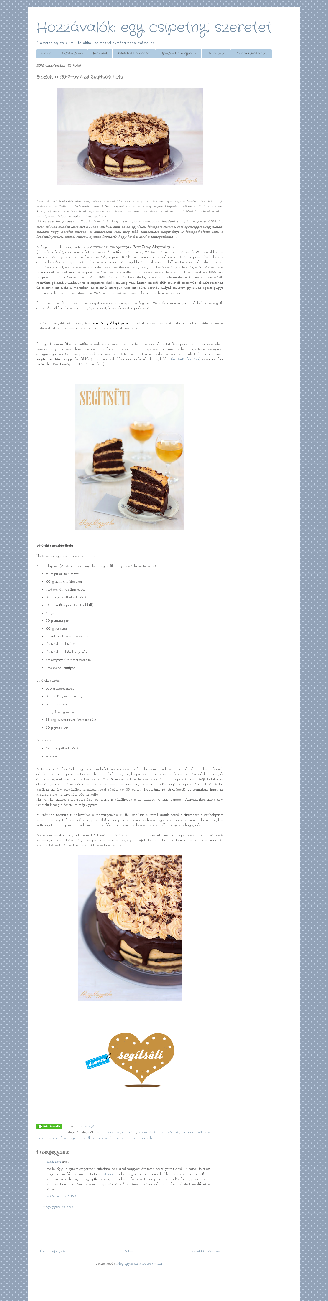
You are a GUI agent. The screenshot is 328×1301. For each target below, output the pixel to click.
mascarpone (45, 1138)
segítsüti (75, 1138)
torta (128, 1138)
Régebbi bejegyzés (206, 1251)
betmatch (108, 1174)
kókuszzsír (205, 1132)
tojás (119, 1138)
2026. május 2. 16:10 (62, 1196)
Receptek (100, 53)
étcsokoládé (146, 1132)
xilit (150, 1138)
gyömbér (172, 1132)
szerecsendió (105, 1138)
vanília (139, 1138)
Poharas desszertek (251, 53)
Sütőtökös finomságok (134, 53)
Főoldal (46, 53)
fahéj (160, 1132)
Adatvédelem (72, 53)
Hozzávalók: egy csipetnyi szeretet (154, 28)
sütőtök (89, 1138)
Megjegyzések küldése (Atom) (140, 1264)
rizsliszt (61, 1138)
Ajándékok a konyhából (179, 53)
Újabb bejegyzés (52, 1251)
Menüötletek (216, 53)
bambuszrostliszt (107, 1132)
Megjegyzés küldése (57, 1207)
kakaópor (188, 1132)
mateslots (54, 1162)
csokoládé (129, 1132)
